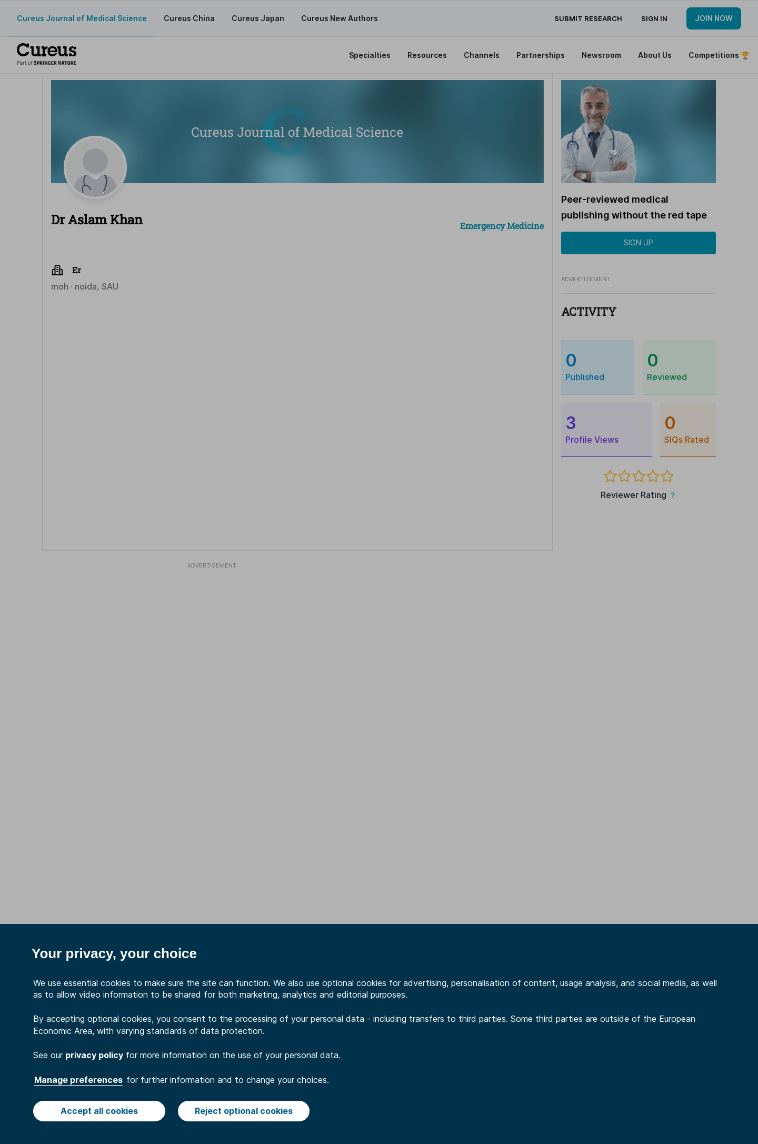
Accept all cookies (99, 1111)
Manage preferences (78, 1080)
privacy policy (94, 1055)
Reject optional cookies (244, 1111)
